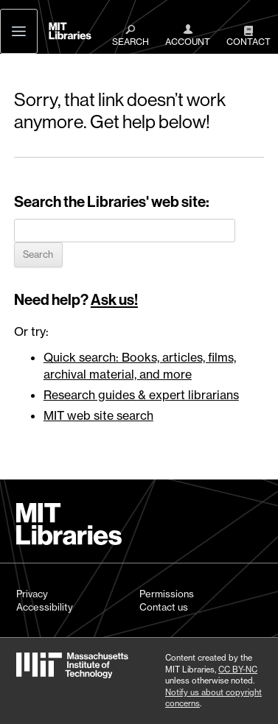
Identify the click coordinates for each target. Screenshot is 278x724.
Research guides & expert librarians (141, 394)
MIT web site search (98, 415)
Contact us (163, 607)
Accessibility (44, 607)
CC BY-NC (237, 669)
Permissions (166, 594)
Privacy (32, 594)
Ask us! (114, 300)
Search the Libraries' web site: (111, 202)
